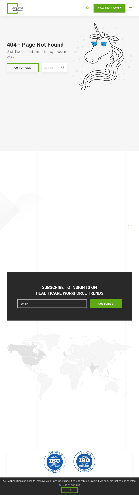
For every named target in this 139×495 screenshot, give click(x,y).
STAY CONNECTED (109, 8)
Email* (24, 303)
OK (69, 490)
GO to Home (22, 67)
